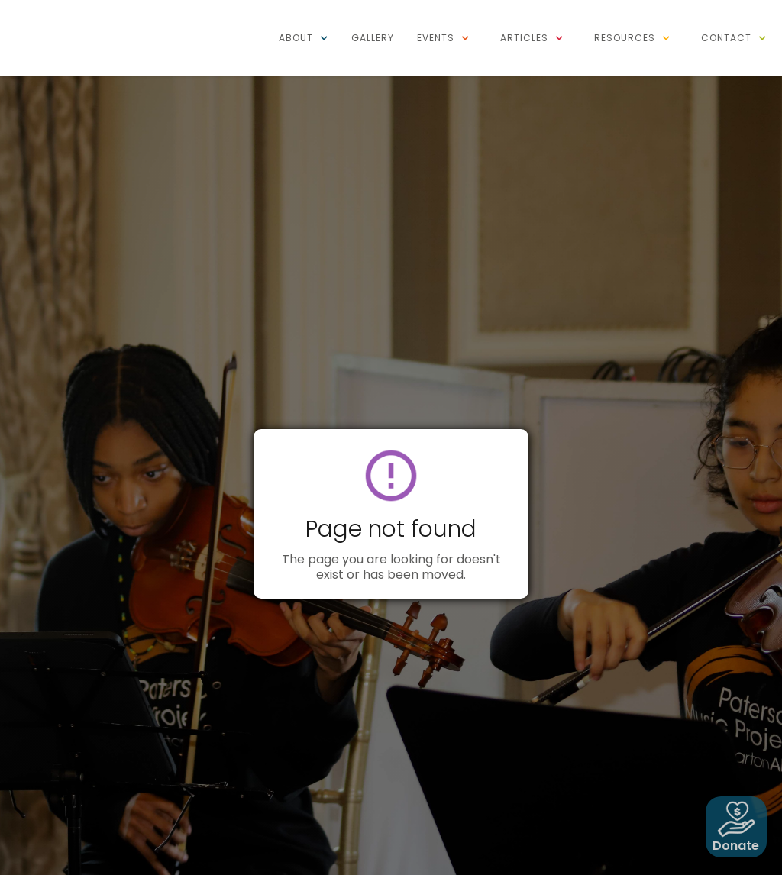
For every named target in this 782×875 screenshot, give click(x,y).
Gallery (372, 37)
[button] (303, 38)
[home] (68, 7)
